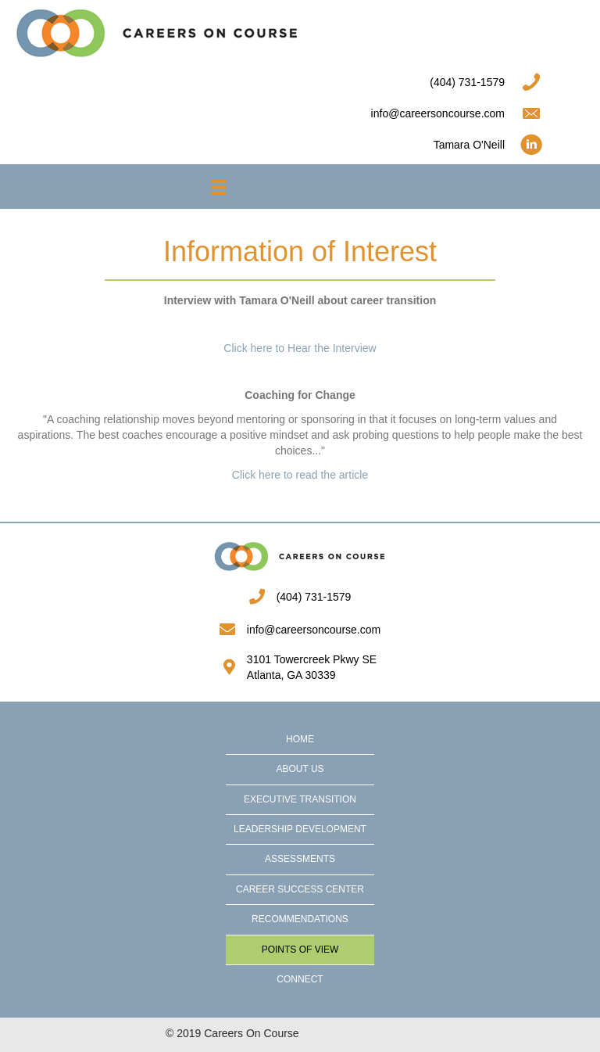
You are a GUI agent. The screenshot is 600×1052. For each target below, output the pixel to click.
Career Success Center (300, 889)
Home (300, 739)
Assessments (300, 858)
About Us (299, 768)
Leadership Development (300, 829)
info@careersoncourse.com (313, 629)
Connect (300, 979)
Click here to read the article (300, 475)
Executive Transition (300, 799)
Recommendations (300, 919)
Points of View (300, 949)
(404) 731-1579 (314, 597)
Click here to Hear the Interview (299, 348)
